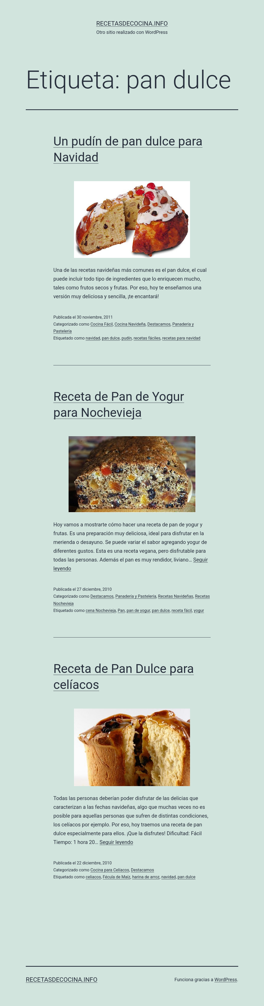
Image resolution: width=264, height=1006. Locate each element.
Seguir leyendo (116, 842)
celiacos (93, 876)
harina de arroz (146, 876)
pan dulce (111, 338)
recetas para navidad (181, 338)
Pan (121, 610)
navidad (93, 338)
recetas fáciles (147, 338)
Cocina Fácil (101, 324)
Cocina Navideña (130, 324)
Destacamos (159, 324)
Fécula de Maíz (116, 876)
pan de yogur (138, 610)
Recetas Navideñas (175, 596)
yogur (199, 610)
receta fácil (181, 610)
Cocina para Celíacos (109, 869)
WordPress (225, 979)
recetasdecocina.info (132, 23)
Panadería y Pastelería (135, 596)
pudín (126, 338)
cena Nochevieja (101, 610)
